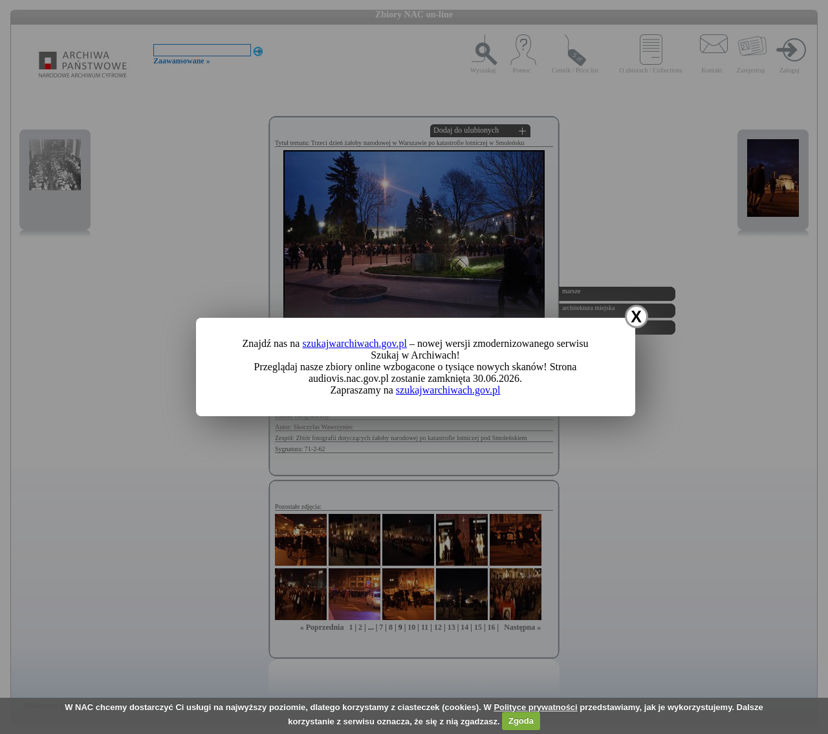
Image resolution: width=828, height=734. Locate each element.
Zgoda (521, 721)
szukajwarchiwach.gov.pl (354, 343)
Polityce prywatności (535, 707)
